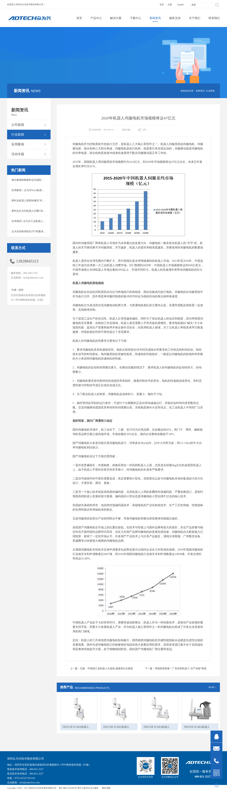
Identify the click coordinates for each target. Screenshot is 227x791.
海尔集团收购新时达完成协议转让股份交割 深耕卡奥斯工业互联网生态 (50, 180)
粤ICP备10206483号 (68, 788)
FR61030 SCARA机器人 (197, 727)
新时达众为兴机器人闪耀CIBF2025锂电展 (34, 211)
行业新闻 (210, 91)
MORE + (212, 687)
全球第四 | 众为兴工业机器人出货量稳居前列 (36, 221)
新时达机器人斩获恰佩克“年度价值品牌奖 (34, 200)
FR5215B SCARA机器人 (116, 727)
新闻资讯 (200, 91)
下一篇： (176, 668)
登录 (162, 4)
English (180, 4)
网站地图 (105, 788)
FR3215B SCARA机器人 (76, 727)
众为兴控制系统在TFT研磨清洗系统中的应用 (36, 231)
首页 (79, 18)
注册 (170, 4)
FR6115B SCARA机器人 (157, 727)
